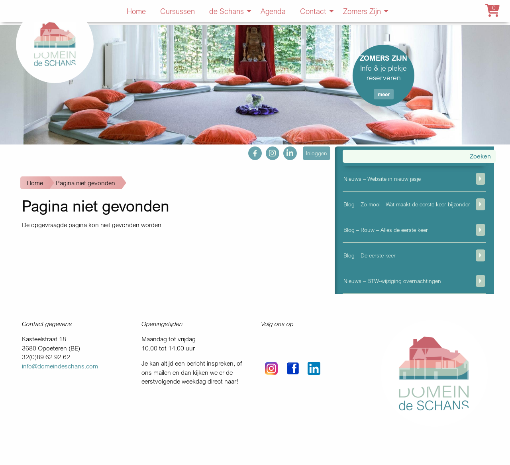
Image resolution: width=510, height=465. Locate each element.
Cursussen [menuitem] (177, 11)
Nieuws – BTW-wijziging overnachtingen (392, 280)
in (285, 151)
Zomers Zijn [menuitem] (362, 11)
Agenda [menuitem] (273, 11)
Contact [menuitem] (313, 11)
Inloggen (316, 153)
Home (35, 183)
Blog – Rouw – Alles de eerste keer (385, 229)
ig (268, 151)
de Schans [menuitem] (226, 11)
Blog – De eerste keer (369, 255)
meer (384, 94)
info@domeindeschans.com (60, 366)
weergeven (480, 179)
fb (250, 151)
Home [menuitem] (136, 11)
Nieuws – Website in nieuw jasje (382, 178)
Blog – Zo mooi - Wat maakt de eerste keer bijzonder (406, 204)
